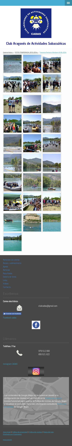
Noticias (6, 269)
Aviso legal (7, 432)
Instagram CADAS (10, 363)
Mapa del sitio (49, 432)
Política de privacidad (19, 432)
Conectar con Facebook (12, 314)
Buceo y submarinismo (12, 263)
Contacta (7, 287)
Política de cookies (53, 398)
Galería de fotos (9, 276)
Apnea (5, 266)
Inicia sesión (7, 440)
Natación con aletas (11, 259)
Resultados (7, 273)
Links (5, 280)
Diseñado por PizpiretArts (12, 434)
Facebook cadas (9, 317)
